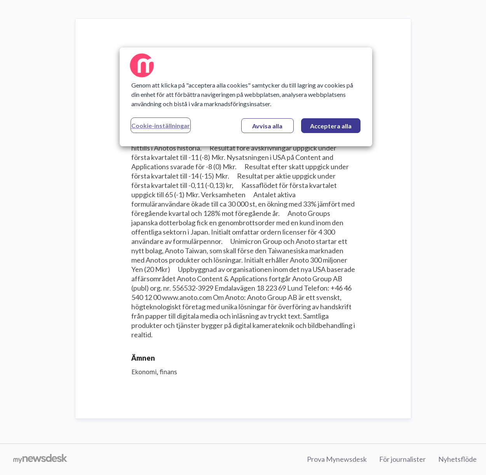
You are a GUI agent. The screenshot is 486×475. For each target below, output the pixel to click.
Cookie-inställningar (160, 125)
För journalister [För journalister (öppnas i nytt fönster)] (402, 459)
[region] (246, 96)
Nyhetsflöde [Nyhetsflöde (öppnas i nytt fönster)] (457, 459)
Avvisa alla (267, 126)
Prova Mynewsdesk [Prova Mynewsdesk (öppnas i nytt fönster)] (337, 459)
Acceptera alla (331, 126)
